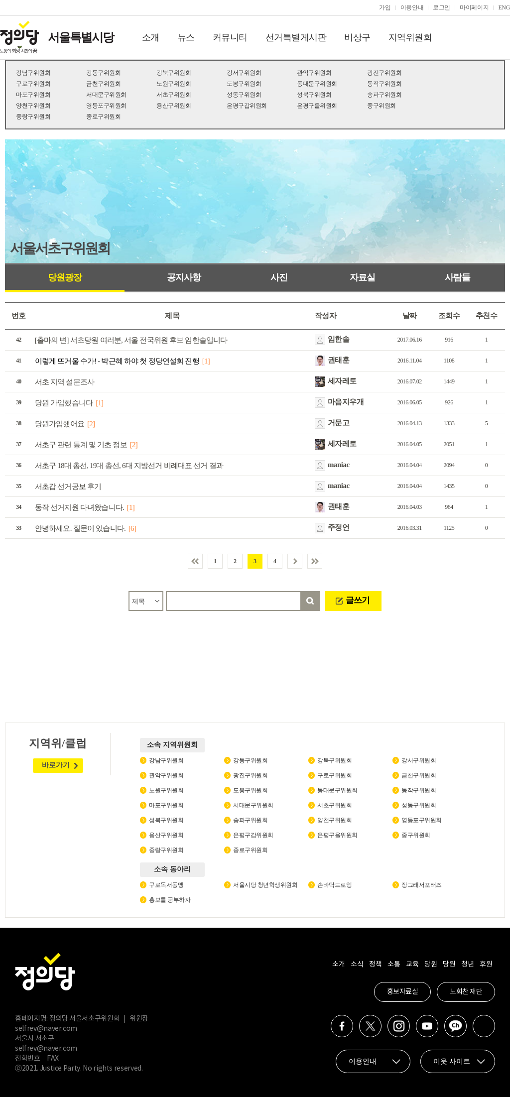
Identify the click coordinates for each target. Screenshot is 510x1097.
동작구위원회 (384, 83)
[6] (132, 528)
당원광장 (65, 277)
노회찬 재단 (466, 992)
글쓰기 (358, 600)
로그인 (441, 7)
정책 (375, 965)
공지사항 (184, 277)
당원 (430, 965)
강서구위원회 (244, 72)
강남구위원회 (33, 72)
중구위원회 (381, 105)
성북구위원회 (314, 94)
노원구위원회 (173, 83)
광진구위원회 (384, 72)
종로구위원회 (103, 116)
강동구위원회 (103, 72)
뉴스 (186, 37)
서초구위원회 (173, 94)
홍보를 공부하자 (169, 899)
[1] (206, 361)
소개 (150, 37)
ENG (504, 7)
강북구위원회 (173, 72)
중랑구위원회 (33, 116)
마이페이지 (474, 7)
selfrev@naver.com (46, 1029)
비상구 (357, 37)
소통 (393, 965)
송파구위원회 (384, 94)
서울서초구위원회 (60, 248)
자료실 (362, 277)
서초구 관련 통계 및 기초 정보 (81, 445)
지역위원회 (410, 37)
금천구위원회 (103, 83)
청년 (467, 965)
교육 (412, 965)
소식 (357, 965)
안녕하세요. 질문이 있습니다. (80, 528)
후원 (486, 965)
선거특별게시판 (296, 37)
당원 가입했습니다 (64, 403)
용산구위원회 (173, 105)
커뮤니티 (230, 37)
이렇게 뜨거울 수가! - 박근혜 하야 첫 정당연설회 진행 (117, 361)
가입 (384, 7)
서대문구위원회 (106, 94)
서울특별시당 (81, 37)
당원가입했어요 (59, 424)
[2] (91, 424)
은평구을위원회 (317, 105)
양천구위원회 (33, 105)
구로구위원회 (33, 83)
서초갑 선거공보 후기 (68, 486)
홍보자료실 (402, 992)
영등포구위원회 (106, 105)
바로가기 (56, 765)
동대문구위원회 (317, 83)
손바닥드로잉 (334, 884)
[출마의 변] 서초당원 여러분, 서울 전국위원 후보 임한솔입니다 (131, 340)
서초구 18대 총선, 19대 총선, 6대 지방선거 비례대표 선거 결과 (129, 466)
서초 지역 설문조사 (65, 382)
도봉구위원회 (244, 83)
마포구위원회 (33, 94)
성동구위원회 (244, 94)
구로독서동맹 (166, 884)
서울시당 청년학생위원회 (265, 884)
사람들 (457, 277)
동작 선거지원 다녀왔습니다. (79, 507)
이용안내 (412, 7)
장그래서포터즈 (421, 884)
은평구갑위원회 (247, 105)
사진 (278, 277)
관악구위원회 (314, 72)
